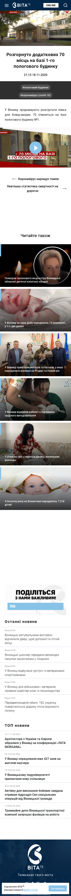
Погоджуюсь (58, 888)
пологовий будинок (36, 87)
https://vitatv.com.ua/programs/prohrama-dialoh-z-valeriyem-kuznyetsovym (35, 210)
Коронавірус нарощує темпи (38, 179)
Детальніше (35, 637)
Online (51, 5)
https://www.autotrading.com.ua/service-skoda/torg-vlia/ (35, 550)
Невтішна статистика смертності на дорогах (32, 188)
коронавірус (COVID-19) (36, 95)
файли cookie (31, 889)
